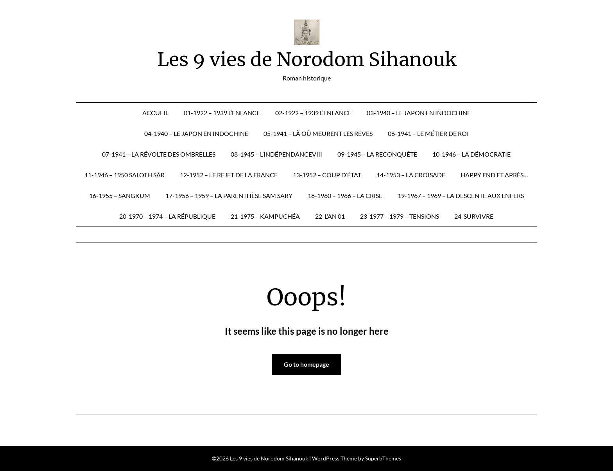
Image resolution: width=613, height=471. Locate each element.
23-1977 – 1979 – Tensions (399, 216)
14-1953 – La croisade (410, 174)
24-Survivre (473, 216)
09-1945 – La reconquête (377, 154)
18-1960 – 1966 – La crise (345, 195)
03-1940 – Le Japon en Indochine (419, 112)
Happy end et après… (494, 174)
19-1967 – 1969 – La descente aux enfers (461, 195)
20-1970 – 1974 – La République (167, 216)
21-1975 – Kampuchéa (265, 216)
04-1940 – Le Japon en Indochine (196, 133)
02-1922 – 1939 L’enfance (313, 112)
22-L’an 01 (330, 216)
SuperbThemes (383, 458)
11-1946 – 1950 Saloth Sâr (124, 174)
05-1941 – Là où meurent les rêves (318, 133)
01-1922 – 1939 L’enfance (222, 112)
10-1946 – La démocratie (471, 154)
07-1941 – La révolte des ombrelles (158, 154)
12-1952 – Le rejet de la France (229, 174)
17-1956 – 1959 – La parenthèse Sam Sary (228, 195)
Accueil (155, 112)
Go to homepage (306, 364)
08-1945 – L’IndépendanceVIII (276, 154)
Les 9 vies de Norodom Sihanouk (306, 59)
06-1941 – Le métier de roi (428, 133)
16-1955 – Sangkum (119, 195)
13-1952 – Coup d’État (327, 174)
